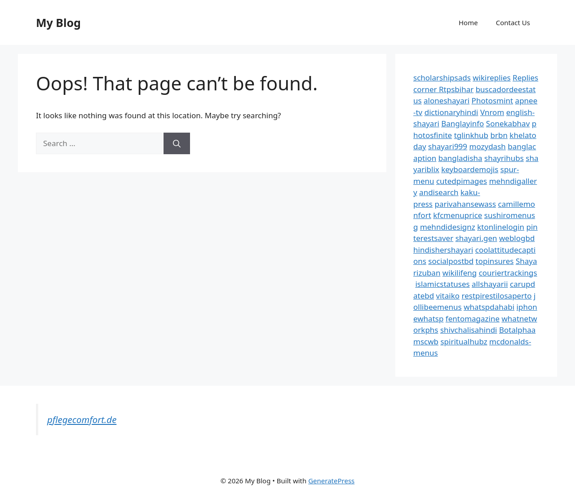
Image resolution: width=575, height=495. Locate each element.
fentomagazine (473, 318)
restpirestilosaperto (496, 295)
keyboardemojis (469, 169)
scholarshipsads (442, 77)
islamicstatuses (442, 284)
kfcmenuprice (457, 215)
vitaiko (448, 295)
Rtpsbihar (456, 89)
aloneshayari (446, 100)
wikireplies (491, 77)
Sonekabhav (508, 123)
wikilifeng (459, 273)
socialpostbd (450, 261)
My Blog (58, 22)
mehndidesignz (447, 227)
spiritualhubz (463, 341)
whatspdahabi (489, 307)
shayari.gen (476, 238)
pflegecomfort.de (81, 419)
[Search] (177, 143)
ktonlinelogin (500, 227)
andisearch (439, 192)
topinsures (495, 261)
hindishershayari (443, 250)
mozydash (487, 146)
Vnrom (492, 112)
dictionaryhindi (451, 112)
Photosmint (492, 100)
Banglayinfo (462, 123)
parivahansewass (465, 204)
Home (468, 22)
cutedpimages (461, 181)
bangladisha (460, 158)
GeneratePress (331, 480)
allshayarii (490, 284)
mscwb (425, 341)
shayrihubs (504, 158)
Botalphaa (517, 330)
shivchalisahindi (468, 330)
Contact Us (513, 22)
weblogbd (517, 238)
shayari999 (447, 146)
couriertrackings (508, 273)
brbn (498, 135)
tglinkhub (471, 135)
